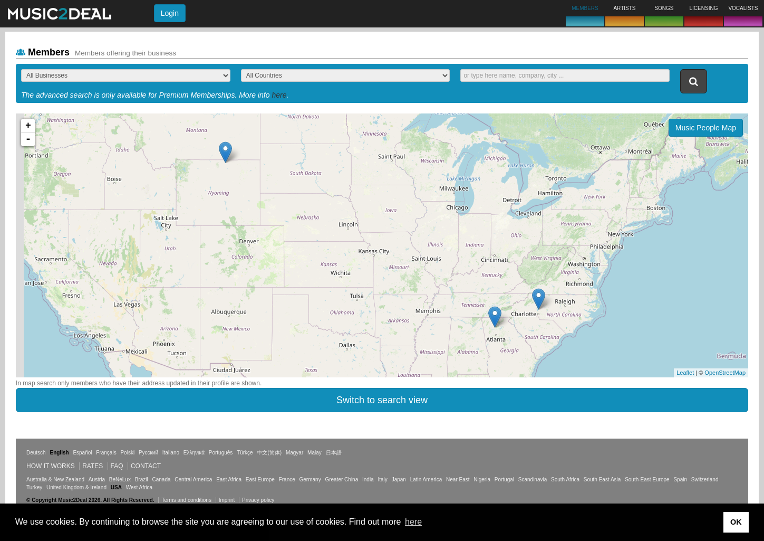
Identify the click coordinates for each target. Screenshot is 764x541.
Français (106, 452)
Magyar (294, 452)
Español (82, 452)
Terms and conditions (186, 500)
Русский (148, 452)
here (279, 95)
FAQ (117, 466)
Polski (127, 452)
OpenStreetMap (725, 372)
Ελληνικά (194, 452)
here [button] (413, 521)
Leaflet (685, 372)
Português (221, 452)
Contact (146, 466)
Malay (314, 452)
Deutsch (36, 452)
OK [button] (736, 522)
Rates (92, 466)
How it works (50, 466)
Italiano (170, 452)
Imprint (227, 500)
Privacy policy (258, 500)
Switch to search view (382, 400)
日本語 (334, 452)
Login (170, 13)
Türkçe (245, 452)
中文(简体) (269, 452)
